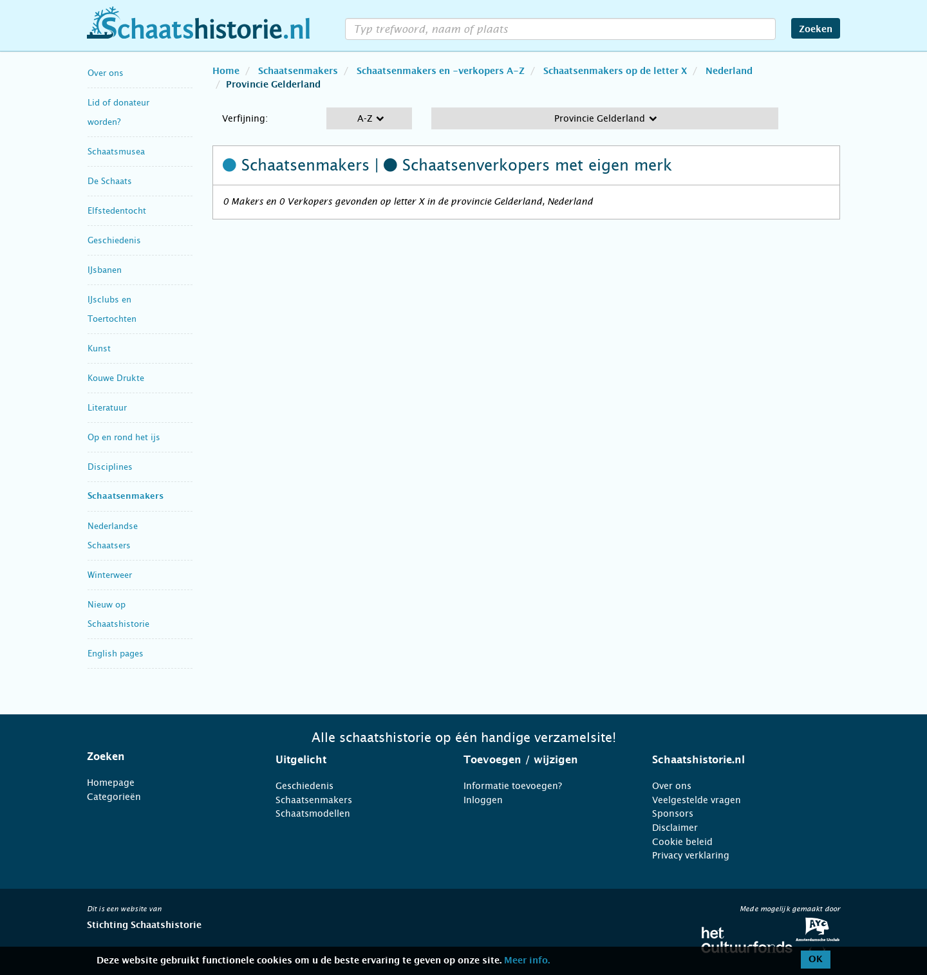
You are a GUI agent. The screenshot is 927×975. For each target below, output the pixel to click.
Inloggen (483, 800)
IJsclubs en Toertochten (112, 309)
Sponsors (672, 813)
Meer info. (527, 960)
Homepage (111, 782)
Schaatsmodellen (313, 813)
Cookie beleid (682, 842)
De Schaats (110, 181)
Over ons (106, 73)
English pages (116, 653)
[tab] (165, 757)
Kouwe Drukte (116, 378)
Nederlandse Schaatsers (113, 535)
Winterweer (110, 575)
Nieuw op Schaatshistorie (118, 614)
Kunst (99, 348)
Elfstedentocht (117, 211)
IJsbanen (105, 270)
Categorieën (114, 797)
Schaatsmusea (116, 151)
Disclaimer (675, 827)
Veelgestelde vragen (696, 800)
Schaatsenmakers (126, 496)
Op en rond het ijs (124, 437)
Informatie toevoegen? (513, 786)
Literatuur (107, 408)
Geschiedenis (114, 240)
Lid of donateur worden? (118, 112)
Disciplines (110, 467)
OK (816, 959)
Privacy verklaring (690, 855)
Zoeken (815, 29)
